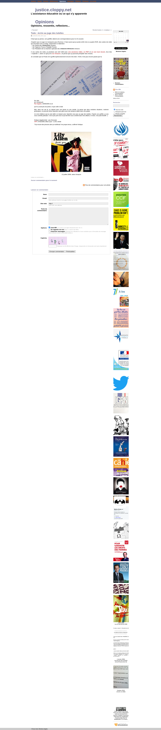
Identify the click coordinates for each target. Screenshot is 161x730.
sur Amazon (56, 53)
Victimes (85, 1)
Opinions (62, 1)
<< (114, 42)
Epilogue (70, 1)
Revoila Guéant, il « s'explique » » (102, 30)
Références (54, 1)
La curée (93, 1)
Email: (45, 198)
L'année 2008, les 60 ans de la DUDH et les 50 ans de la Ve (121, 659)
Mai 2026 (121, 31)
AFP (35, 121)
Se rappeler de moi (56, 233)
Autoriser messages (57, 235)
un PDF (86, 52)
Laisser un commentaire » (37, 177)
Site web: (43, 203)
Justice (33, 1)
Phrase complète (120, 113)
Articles (122, 92)
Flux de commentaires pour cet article (96, 185)
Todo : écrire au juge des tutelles (47, 33)
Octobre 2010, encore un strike (121, 689)
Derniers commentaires (119, 83)
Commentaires (119, 93)
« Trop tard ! (34, 30)
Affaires (78, 1)
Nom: (45, 194)
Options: (44, 231)
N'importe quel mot (120, 111)
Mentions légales (43, 729)
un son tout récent (98, 52)
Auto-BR (53, 231)
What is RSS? (116, 98)
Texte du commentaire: (42, 209)
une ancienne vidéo (75, 52)
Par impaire (38, 104)
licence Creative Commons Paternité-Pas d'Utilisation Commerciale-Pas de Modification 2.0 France (121, 717)
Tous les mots (119, 109)
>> (127, 42)
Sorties (45, 1)
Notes (40, 1)
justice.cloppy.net (53, 9)
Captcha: (44, 241)
